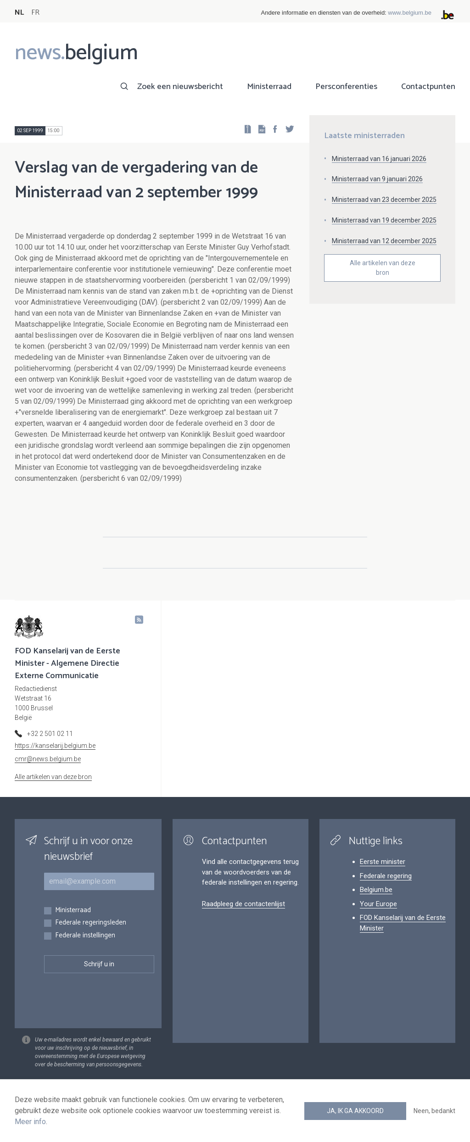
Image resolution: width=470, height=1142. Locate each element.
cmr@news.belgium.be (48, 759)
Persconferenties (346, 87)
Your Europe (378, 904)
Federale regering (386, 876)
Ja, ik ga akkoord (355, 1110)
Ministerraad (269, 87)
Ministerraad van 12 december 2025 (384, 241)
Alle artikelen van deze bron (382, 267)
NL (19, 12)
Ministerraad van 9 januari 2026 (377, 179)
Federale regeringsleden (90, 923)
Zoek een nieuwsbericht (180, 87)
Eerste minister (382, 862)
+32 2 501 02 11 (50, 733)
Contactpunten (428, 87)
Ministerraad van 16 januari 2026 (379, 158)
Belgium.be (376, 890)
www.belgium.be (409, 12)
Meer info (30, 1121)
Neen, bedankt (434, 1110)
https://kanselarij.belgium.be (55, 745)
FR (35, 12)
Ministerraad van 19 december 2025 (384, 220)
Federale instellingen (85, 935)
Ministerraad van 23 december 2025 (384, 199)
